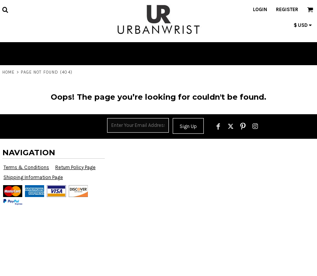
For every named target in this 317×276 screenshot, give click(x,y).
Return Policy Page (75, 167)
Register (287, 9)
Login (260, 9)
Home (8, 72)
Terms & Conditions (26, 167)
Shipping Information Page (33, 177)
